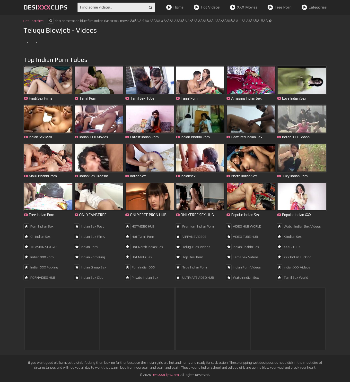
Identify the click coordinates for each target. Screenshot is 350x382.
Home (175, 7)
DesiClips (45, 7)
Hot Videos (206, 7)
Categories (314, 7)
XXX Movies (243, 7)
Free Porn (279, 7)
